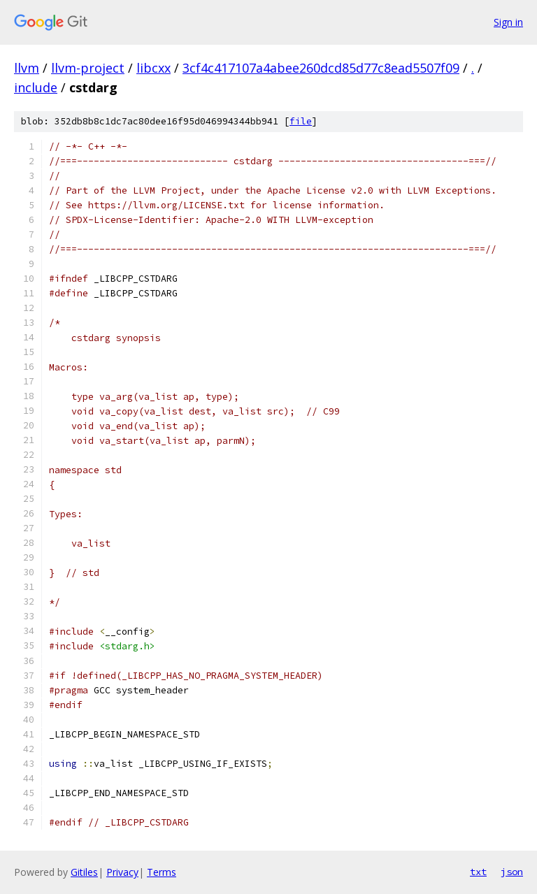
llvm (26, 67)
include (35, 87)
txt (478, 871)
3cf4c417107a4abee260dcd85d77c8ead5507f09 (320, 67)
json (512, 871)
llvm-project (87, 67)
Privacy (122, 872)
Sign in (508, 22)
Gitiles (84, 872)
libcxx (153, 67)
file (300, 121)
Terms (161, 872)
